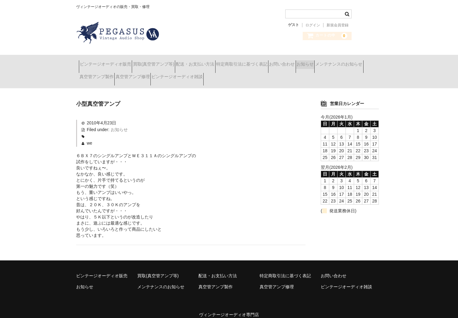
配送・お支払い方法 (219, 61)
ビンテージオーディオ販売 (108, 61)
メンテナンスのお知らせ (105, 74)
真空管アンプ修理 (206, 74)
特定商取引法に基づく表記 (277, 61)
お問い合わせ (328, 61)
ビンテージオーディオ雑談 (261, 74)
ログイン (312, 25)
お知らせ (362, 61)
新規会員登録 (338, 25)
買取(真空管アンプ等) (167, 61)
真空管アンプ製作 (159, 74)
